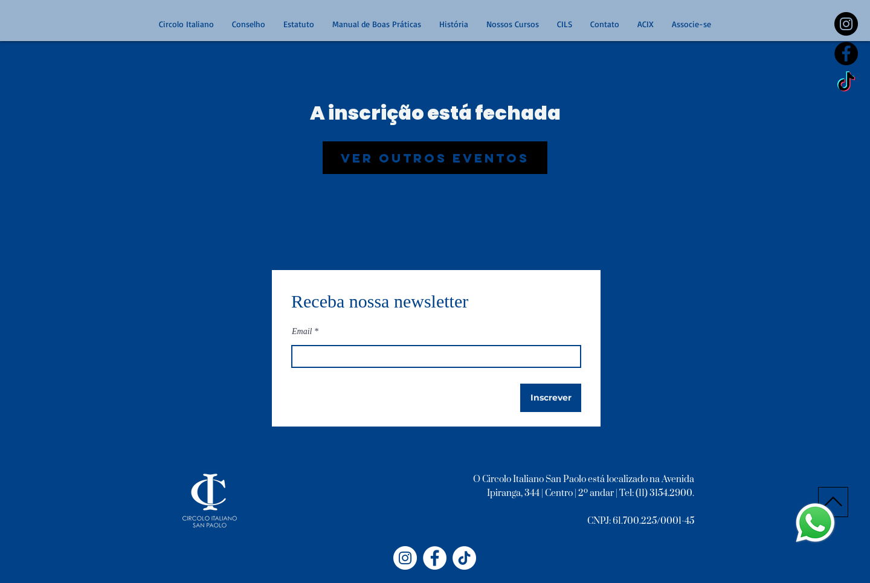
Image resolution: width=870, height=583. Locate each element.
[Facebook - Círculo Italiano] (434, 558)
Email (302, 331)
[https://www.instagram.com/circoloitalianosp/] (846, 24)
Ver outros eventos (435, 158)
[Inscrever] (550, 398)
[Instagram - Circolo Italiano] (405, 558)
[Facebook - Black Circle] (846, 53)
